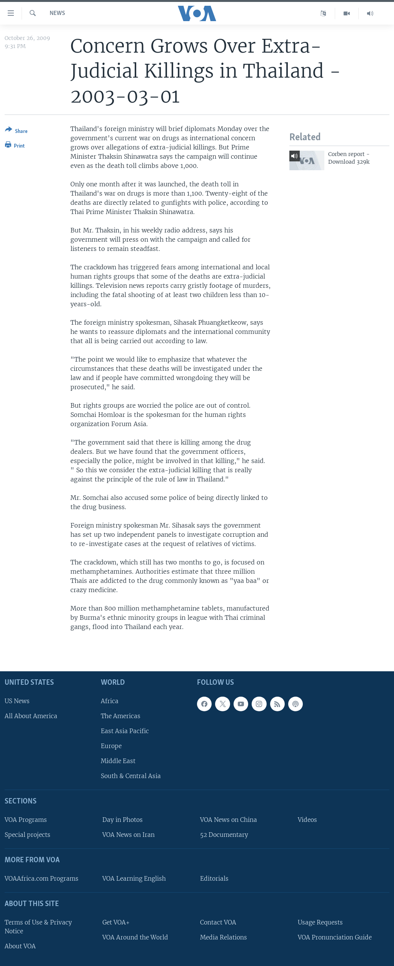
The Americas (120, 716)
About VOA (20, 946)
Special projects (27, 835)
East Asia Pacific (125, 731)
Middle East (118, 761)
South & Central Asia (131, 776)
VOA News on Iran (128, 835)
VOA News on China (228, 819)
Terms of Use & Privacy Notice (38, 927)
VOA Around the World (135, 937)
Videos (307, 819)
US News (17, 701)
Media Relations (223, 937)
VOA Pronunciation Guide (335, 937)
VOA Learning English (134, 878)
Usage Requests (320, 922)
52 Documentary (224, 835)
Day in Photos (122, 819)
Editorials (214, 878)
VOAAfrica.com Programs (41, 878)
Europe (111, 746)
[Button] (16, 132)
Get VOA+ (116, 922)
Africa (110, 701)
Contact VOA (218, 922)
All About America (31, 716)
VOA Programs (26, 819)
